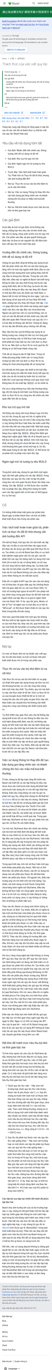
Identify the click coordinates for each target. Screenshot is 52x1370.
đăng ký (16, 28)
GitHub (5, 1325)
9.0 (37, 118)
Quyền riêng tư (20, 1361)
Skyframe (7, 799)
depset (5, 1227)
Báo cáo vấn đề (13, 112)
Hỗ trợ (4, 1336)
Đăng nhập (43, 3)
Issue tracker (7, 1341)
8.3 (12, 121)
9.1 (32, 118)
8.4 (8, 121)
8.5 (3, 121)
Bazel (4, 58)
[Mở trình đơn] (4, 3)
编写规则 (21, 58)
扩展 (12, 58)
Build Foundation (9, 21)
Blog (4, 1321)
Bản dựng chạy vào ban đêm (16, 118)
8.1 (21, 121)
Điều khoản (7, 1361)
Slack (4, 1345)
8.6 (46, 118)
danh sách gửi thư (27, 24)
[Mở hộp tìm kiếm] (33, 3)
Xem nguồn (37, 112)
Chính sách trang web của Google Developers (29, 1298)
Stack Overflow (9, 1350)
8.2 (17, 121)
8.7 (41, 118)
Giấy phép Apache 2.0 (11, 1295)
